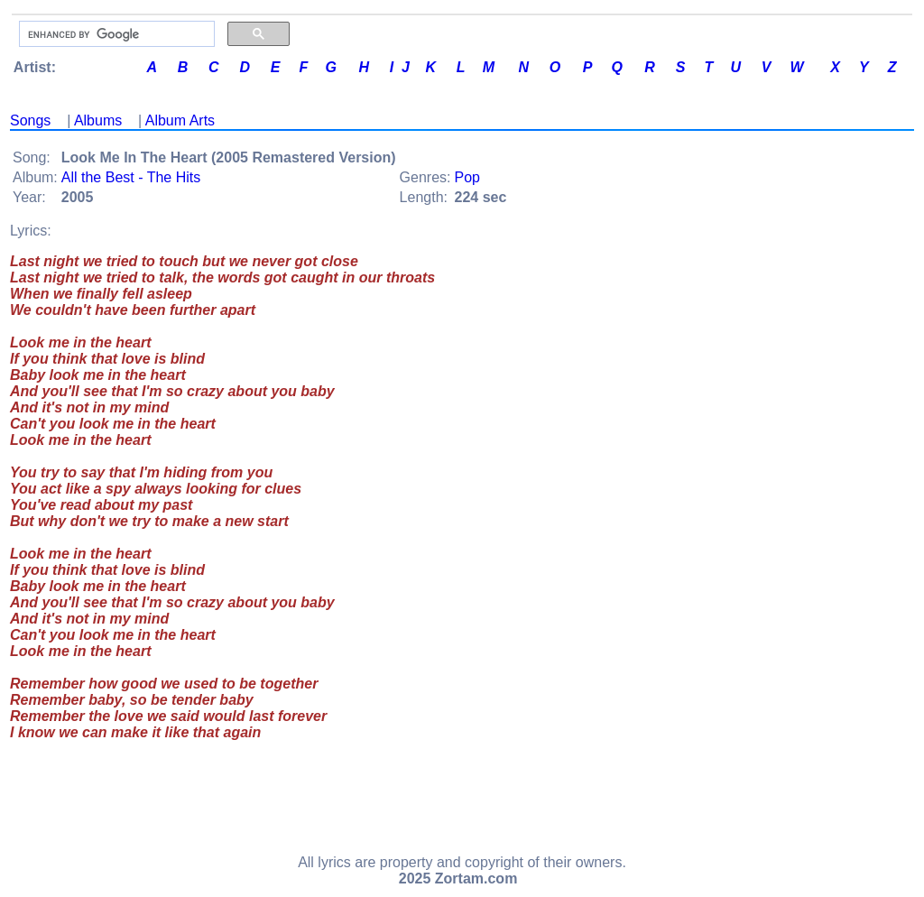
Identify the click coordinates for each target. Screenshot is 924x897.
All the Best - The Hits (130, 177)
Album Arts (180, 120)
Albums (98, 120)
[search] (115, 34)
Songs (30, 120)
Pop (467, 177)
